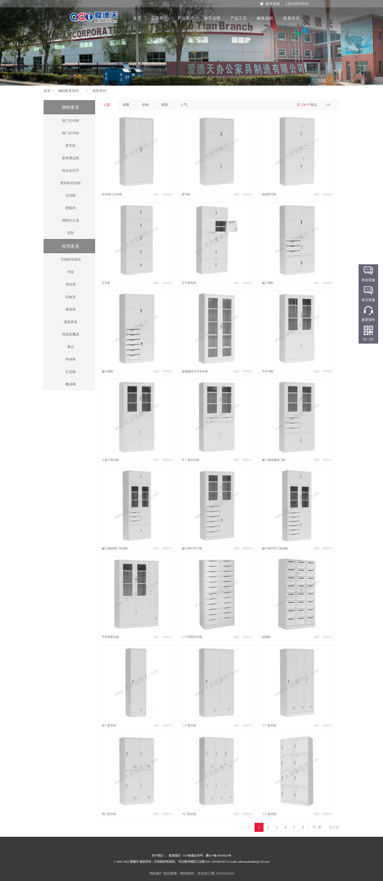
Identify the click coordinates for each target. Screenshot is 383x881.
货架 (70, 233)
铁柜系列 (101, 91)
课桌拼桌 (70, 322)
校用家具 (70, 246)
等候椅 (70, 359)
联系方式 (291, 18)
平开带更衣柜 (110, 637)
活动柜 (70, 195)
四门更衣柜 (109, 814)
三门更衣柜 (269, 725)
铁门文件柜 (70, 121)
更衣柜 (70, 145)
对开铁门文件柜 (112, 194)
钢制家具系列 (70, 91)
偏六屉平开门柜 (192, 548)
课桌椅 (70, 309)
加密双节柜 (269, 194)
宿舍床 (70, 284)
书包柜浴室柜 (70, 259)
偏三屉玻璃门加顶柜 (115, 548)
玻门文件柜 (70, 133)
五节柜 (106, 283)
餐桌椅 (70, 384)
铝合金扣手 (70, 170)
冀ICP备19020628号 (218, 855)
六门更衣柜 (189, 814)
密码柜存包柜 (70, 183)
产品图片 (186, 18)
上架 (108, 105)
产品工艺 (238, 18)
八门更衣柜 (269, 814)
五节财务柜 (189, 283)
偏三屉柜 (268, 283)
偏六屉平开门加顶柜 (275, 548)
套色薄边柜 (70, 158)
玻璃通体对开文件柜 (195, 371)
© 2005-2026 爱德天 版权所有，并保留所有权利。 (146, 861)
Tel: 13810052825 (216, 861)
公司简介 (159, 18)
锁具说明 (212, 18)
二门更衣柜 (189, 725)
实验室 (70, 297)
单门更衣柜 (109, 725)
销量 (128, 105)
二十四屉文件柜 (192, 637)
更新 (166, 105)
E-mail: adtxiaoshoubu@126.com (249, 861)
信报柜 (266, 637)
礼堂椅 (70, 372)
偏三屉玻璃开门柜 (273, 460)
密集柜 (70, 208)
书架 (70, 272)
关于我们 (157, 855)
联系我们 (175, 855)
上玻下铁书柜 (110, 460)
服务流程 (265, 18)
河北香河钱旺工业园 (191, 861)
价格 (147, 105)
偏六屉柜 (107, 371)
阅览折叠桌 (70, 334)
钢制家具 (70, 107)
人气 (186, 105)
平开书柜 (268, 371)
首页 (137, 18)
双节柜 (186, 194)
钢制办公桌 (70, 220)
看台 (70, 347)
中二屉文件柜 (190, 460)
